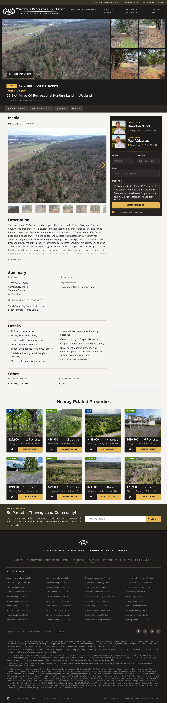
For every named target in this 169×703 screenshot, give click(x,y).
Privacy (158, 698)
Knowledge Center (130, 2)
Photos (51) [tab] (14, 123)
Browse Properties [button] (84, 10)
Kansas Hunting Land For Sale (57, 578)
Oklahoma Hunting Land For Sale (97, 610)
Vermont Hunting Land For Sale (136, 601)
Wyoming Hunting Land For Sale (137, 620)
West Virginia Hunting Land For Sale (138, 610)
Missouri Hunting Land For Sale (58, 615)
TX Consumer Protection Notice (24, 698)
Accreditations (35, 560)
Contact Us (126, 560)
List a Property (109, 560)
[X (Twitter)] (145, 631)
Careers (106, 2)
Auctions (96, 2)
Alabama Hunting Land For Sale (18, 578)
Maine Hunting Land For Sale (57, 592)
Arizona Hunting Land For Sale (18, 582)
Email (115, 168)
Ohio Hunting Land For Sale (95, 606)
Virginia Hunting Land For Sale (136, 606)
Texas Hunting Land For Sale (135, 592)
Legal (151, 698)
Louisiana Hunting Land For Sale (58, 587)
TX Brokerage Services (48, 698)
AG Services (80, 560)
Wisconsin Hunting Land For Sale (137, 615)
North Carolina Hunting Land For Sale (99, 596)
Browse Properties (52, 550)
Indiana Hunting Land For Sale (17, 615)
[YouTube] (152, 631)
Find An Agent (77, 550)
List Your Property (131, 11)
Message (117, 181)
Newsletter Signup (85, 562)
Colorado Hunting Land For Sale (18, 592)
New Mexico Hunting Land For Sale (98, 587)
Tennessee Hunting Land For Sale (137, 587)
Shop (144, 2)
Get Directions (15, 294)
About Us (156, 11)
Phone (141, 155)
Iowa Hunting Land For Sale (16, 620)
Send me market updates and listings (130, 212)
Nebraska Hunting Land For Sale (97, 578)
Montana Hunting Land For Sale (58, 620)
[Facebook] (138, 631)
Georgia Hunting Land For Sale (18, 601)
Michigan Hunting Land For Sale (58, 601)
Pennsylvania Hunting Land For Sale (99, 620)
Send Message (135, 205)
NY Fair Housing (66, 698)
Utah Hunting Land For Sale (135, 596)
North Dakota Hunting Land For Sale (99, 601)
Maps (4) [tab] (29, 123)
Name (115, 155)
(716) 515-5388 (149, 145)
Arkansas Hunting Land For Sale (18, 587)
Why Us (116, 2)
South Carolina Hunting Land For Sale (139, 578)
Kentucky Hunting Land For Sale (58, 582)
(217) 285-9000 (58, 631)
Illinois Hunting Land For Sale (17, 610)
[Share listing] (12, 449)
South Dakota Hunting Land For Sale (138, 582)
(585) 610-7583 (149, 130)
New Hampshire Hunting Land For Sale (100, 582)
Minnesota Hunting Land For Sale (58, 606)
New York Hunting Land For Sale (97, 592)
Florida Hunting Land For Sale (17, 596)
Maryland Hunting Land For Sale (58, 596)
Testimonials (52, 560)
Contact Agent (30, 449)
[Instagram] (158, 631)
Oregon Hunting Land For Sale (96, 615)
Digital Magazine (144, 560)
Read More (14, 260)
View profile (134, 130)
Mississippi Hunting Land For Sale (59, 610)
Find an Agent (108, 11)
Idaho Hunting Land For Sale (17, 606)
